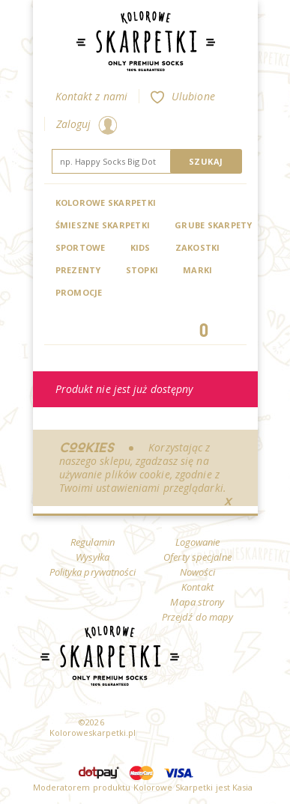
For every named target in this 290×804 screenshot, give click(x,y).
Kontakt (197, 587)
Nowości (198, 572)
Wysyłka (93, 557)
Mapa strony (197, 602)
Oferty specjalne (197, 557)
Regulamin (92, 542)
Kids (140, 247)
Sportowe (80, 247)
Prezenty (78, 269)
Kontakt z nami (91, 96)
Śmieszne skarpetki (103, 225)
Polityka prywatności (92, 572)
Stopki (142, 269)
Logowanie (197, 542)
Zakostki (197, 247)
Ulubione (183, 96)
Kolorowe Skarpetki (106, 202)
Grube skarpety (214, 225)
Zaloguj (87, 124)
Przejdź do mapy (198, 617)
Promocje (79, 292)
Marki (197, 269)
